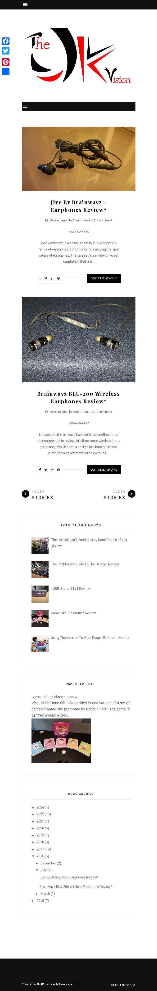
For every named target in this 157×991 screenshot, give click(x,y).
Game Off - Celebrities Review (73, 613)
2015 (40, 901)
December (48, 863)
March (45, 894)
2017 (40, 849)
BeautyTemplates (61, 984)
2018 (40, 842)
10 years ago (58, 220)
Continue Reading (104, 278)
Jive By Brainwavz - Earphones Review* (69, 877)
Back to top (123, 985)
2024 (40, 807)
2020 (40, 828)
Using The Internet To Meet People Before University (90, 638)
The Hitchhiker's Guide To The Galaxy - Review (85, 564)
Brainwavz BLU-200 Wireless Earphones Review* (76, 887)
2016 (40, 856)
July (43, 870)
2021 (40, 821)
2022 (40, 814)
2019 (40, 835)
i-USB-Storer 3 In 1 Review (70, 589)
